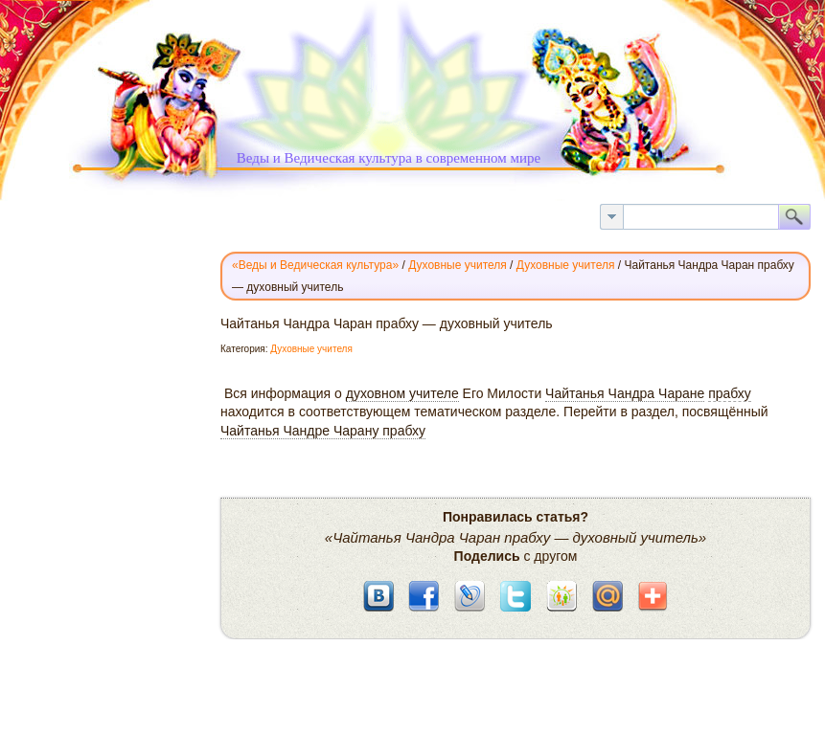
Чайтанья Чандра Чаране (624, 393)
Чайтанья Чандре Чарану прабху (322, 430)
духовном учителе (402, 393)
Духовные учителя (311, 349)
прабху (729, 393)
